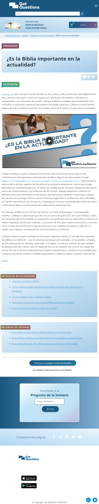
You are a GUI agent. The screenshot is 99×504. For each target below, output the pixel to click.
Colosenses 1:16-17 (71, 180)
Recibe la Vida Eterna (34, 24)
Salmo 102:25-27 (52, 180)
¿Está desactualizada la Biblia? (25, 281)
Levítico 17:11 (8, 180)
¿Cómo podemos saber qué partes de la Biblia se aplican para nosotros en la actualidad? (47, 289)
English (5, 260)
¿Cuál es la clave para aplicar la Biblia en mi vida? (34, 308)
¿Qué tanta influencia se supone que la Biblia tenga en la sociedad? (43, 302)
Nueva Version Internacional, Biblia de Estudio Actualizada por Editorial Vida (47, 338)
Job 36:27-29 (37, 180)
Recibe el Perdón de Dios (36, 28)
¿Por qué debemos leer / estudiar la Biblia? (31, 296)
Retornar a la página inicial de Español (52, 363)
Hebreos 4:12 (8, 94)
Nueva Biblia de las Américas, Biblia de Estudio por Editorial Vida (41, 332)
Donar (83, 24)
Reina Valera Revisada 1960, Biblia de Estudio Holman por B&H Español (45, 343)
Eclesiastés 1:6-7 (23, 180)
